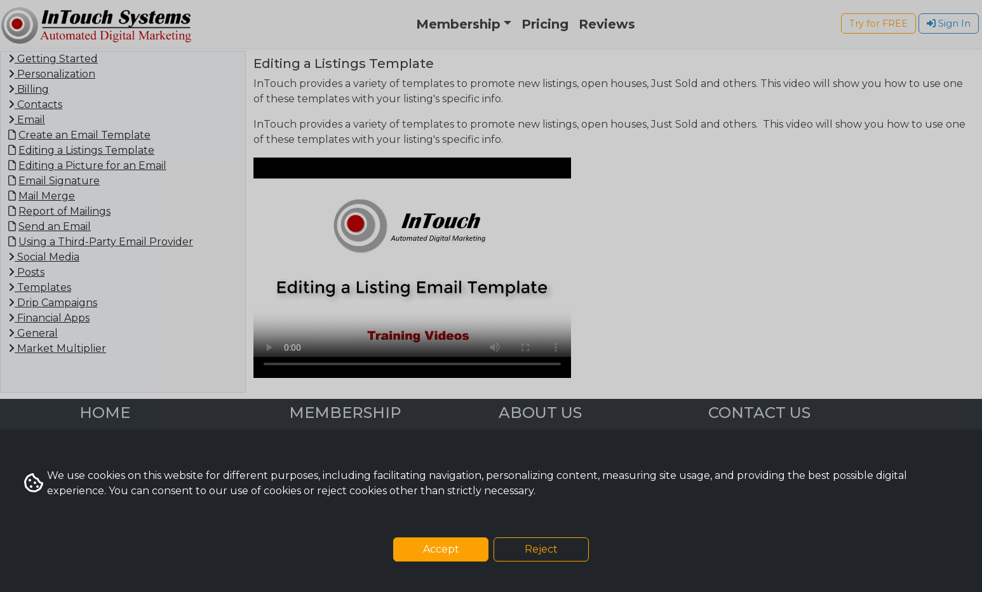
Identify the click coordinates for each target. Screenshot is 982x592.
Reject (541, 549)
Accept (441, 549)
